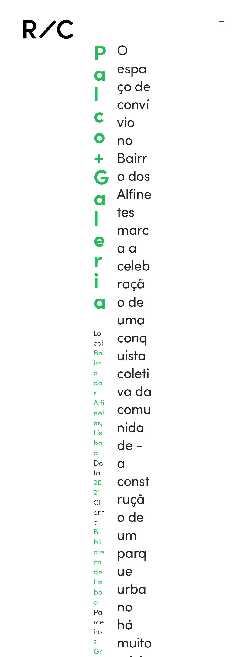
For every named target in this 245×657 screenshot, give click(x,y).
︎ (221, 23)
